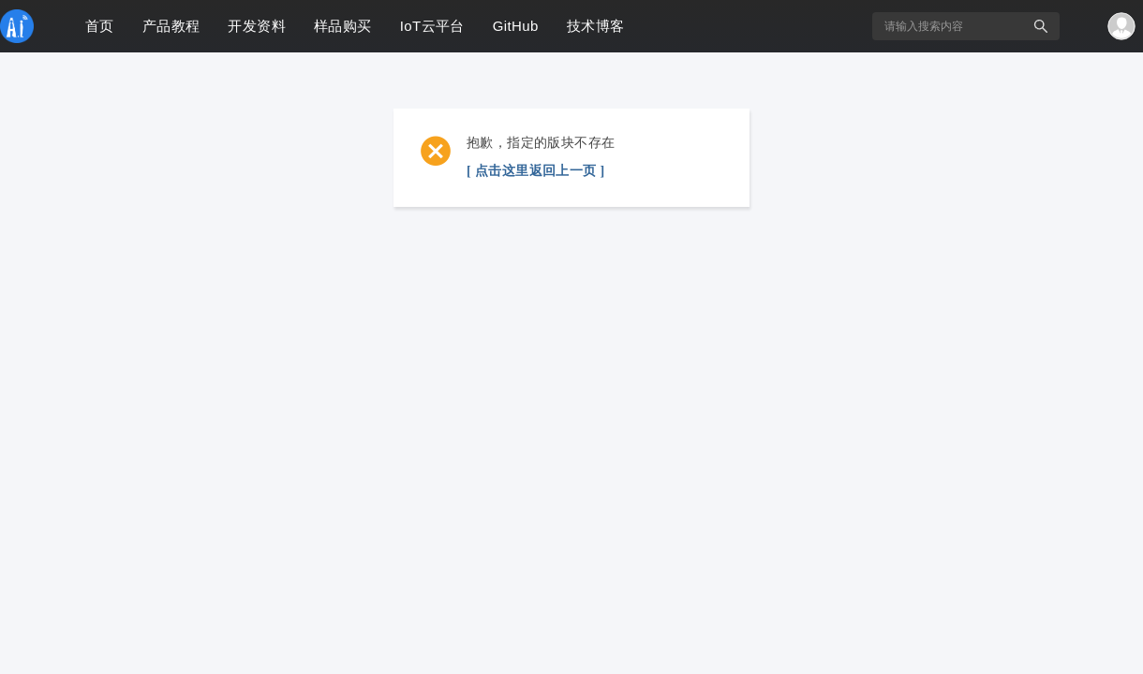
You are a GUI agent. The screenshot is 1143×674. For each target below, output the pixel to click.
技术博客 (596, 26)
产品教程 (171, 26)
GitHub (516, 26)
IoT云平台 (432, 26)
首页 (99, 26)
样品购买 (343, 26)
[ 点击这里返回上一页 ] (536, 171)
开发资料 (257, 26)
